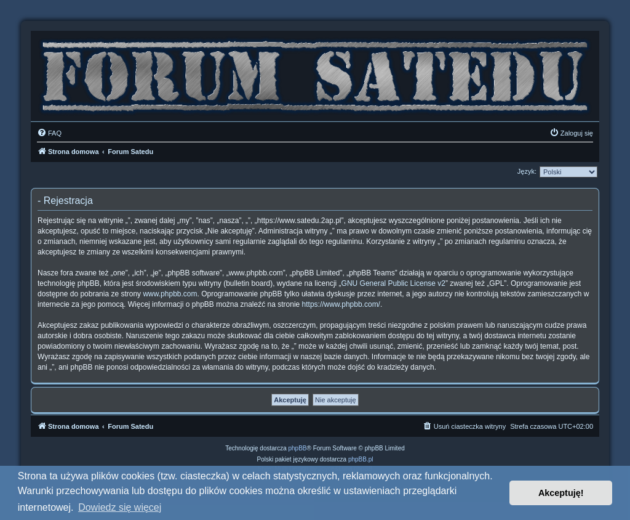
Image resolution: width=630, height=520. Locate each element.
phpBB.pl (360, 459)
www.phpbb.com (170, 294)
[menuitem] (49, 133)
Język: (526, 171)
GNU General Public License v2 (393, 283)
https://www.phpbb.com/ (341, 304)
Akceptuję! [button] (561, 493)
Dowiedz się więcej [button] (119, 507)
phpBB (298, 448)
